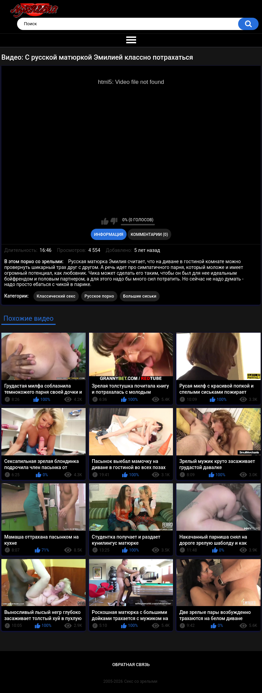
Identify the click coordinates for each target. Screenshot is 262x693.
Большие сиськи (140, 296)
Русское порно (99, 296)
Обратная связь (131, 664)
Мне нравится (104, 221)
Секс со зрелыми (140, 681)
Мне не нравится (113, 221)
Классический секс (56, 296)
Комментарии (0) (149, 234)
